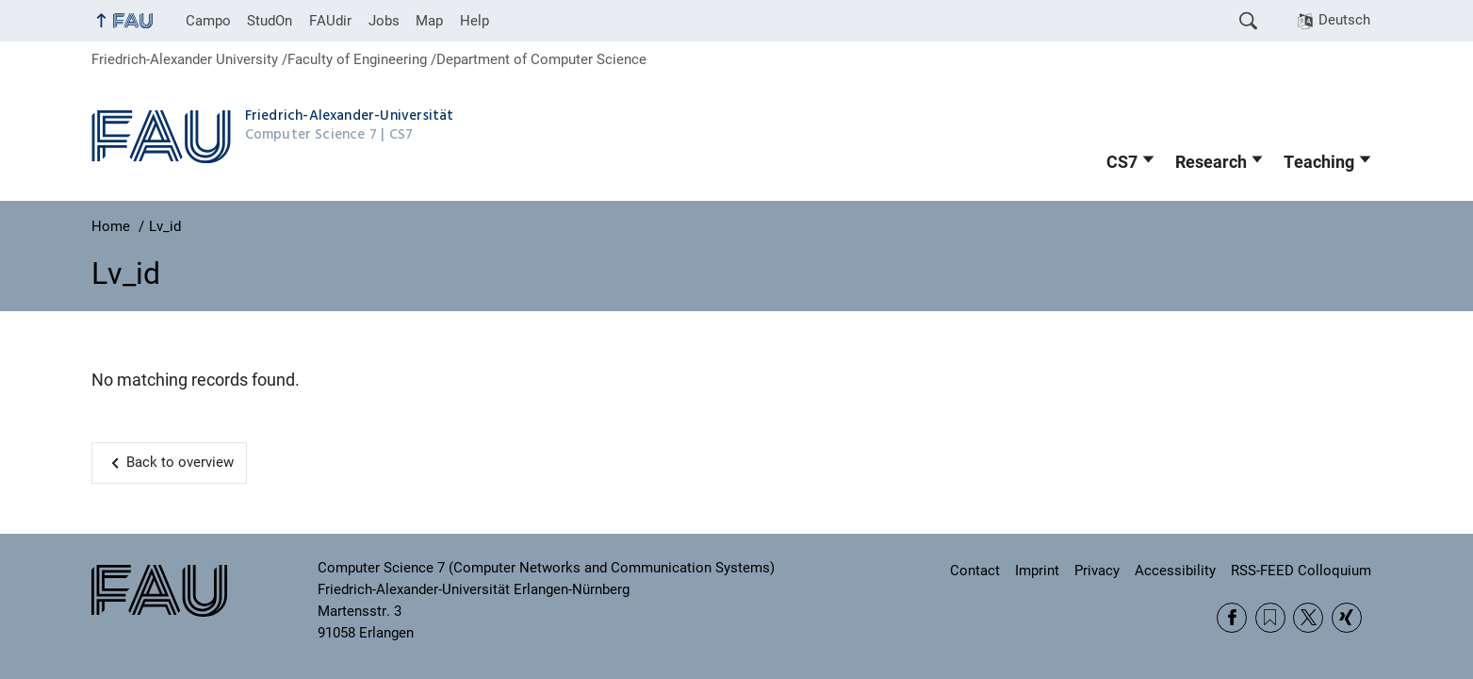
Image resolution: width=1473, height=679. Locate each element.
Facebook (1232, 618)
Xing (1347, 618)
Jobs (384, 20)
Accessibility (1175, 570)
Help (474, 20)
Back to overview (180, 462)
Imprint (1037, 570)
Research (1211, 162)
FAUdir (330, 20)
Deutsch (1344, 19)
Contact (975, 570)
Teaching (1319, 162)
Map (429, 20)
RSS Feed (1270, 618)
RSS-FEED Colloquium (1301, 570)
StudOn (269, 20)
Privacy (1097, 570)
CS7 (1121, 162)
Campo (208, 20)
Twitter (1308, 618)
